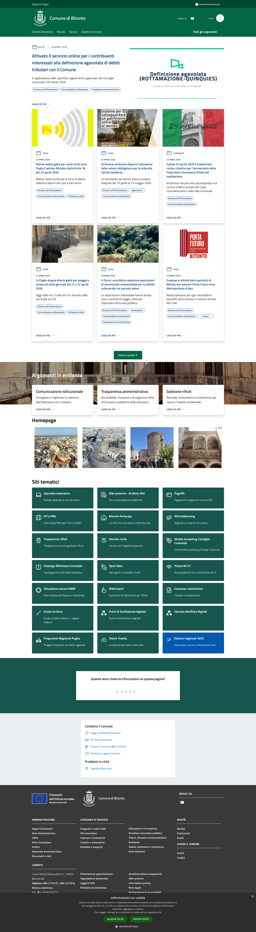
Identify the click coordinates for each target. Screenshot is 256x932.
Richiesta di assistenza (93, 888)
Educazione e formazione (143, 828)
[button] (128, 926)
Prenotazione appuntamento (96, 874)
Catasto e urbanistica (92, 842)
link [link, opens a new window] (159, 912)
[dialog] (128, 912)
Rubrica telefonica (42, 888)
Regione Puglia (40, 4)
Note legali (135, 888)
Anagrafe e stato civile (93, 829)
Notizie (181, 829)
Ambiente (134, 842)
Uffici (35, 838)
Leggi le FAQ (87, 883)
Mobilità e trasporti (91, 847)
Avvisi (41, 47)
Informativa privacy (140, 883)
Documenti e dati (41, 856)
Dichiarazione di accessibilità (145, 892)
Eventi (180, 853)
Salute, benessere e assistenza (146, 847)
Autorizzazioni (137, 851)
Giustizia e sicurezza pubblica (145, 833)
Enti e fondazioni (41, 842)
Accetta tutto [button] (115, 919)
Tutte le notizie (128, 355)
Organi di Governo (42, 829)
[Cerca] (220, 18)
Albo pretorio (136, 878)
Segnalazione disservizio (94, 878)
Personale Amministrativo (47, 851)
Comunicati (175, 153)
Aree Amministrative (43, 833)
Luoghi (181, 858)
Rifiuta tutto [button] (141, 919)
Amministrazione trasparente (145, 874)
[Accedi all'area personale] (207, 4)
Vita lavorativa (88, 833)
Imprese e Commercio (92, 838)
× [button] (252, 896)
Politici (36, 847)
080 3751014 (67, 883)
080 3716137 (50, 883)
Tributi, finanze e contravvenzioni (147, 838)
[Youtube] (191, 18)
